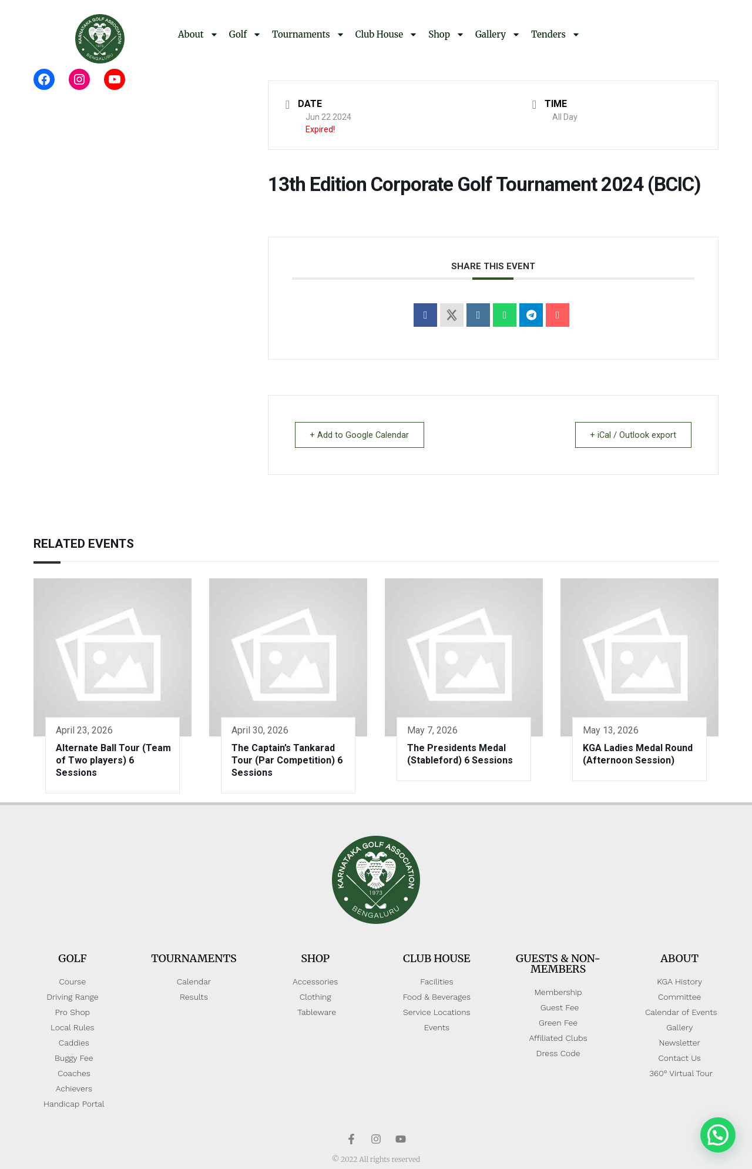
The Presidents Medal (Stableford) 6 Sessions (460, 754)
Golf (245, 34)
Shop (446, 34)
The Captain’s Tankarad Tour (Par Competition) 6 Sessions (287, 760)
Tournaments (308, 34)
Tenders (555, 34)
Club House (386, 34)
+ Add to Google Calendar (362, 435)
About (198, 34)
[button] (718, 1135)
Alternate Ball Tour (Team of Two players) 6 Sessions (113, 760)
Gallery (498, 34)
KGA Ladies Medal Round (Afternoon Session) (638, 754)
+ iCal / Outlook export (631, 435)
